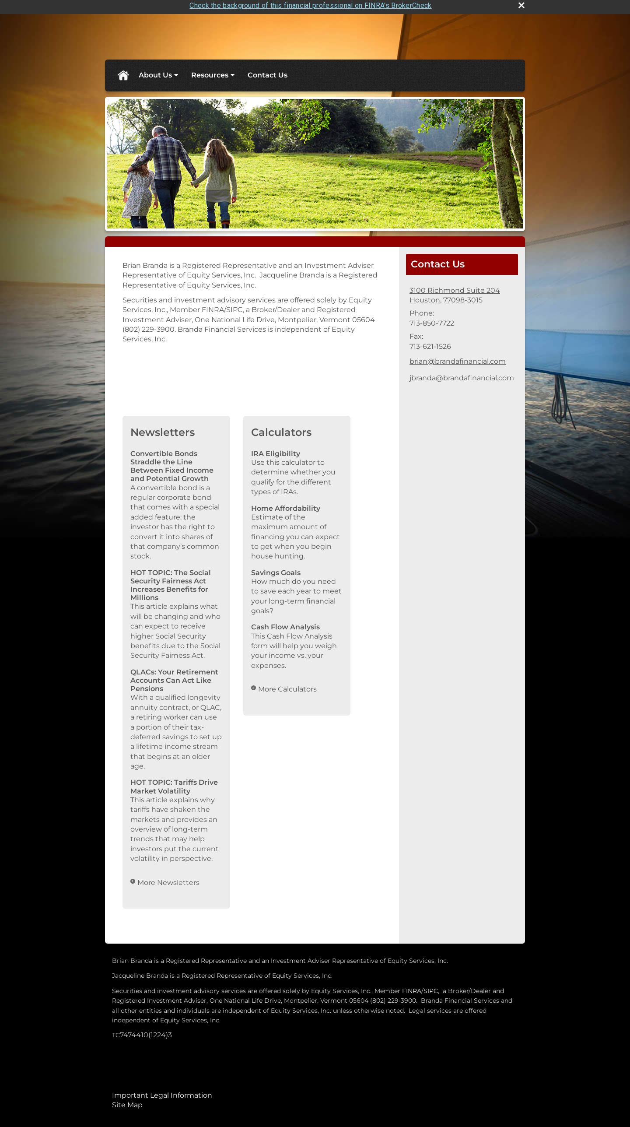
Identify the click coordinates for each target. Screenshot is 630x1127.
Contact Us (267, 72)
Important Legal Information (162, 1092)
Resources (209, 72)
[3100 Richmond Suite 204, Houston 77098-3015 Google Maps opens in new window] (455, 292)
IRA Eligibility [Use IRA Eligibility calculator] (275, 450)
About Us (155, 72)
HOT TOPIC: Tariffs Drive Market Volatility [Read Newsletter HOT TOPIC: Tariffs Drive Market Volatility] (174, 783)
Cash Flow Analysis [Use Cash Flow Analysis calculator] (285, 624)
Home (123, 72)
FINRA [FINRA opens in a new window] (411, 987)
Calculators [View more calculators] (281, 429)
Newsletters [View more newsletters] (162, 429)
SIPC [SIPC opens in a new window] (431, 987)
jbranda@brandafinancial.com (462, 375)
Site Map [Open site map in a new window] (127, 1102)
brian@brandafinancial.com (458, 358)
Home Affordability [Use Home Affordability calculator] (285, 505)
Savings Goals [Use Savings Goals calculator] (276, 569)
